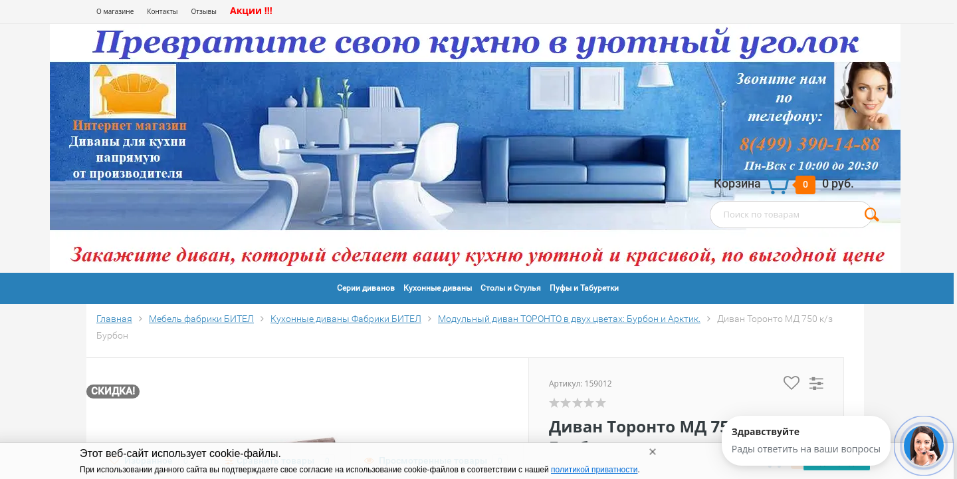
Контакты (162, 11)
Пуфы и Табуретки (584, 288)
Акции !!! (251, 10)
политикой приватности (594, 469)
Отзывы (204, 11)
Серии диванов (366, 288)
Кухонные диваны (437, 288)
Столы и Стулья (510, 288)
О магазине (115, 11)
